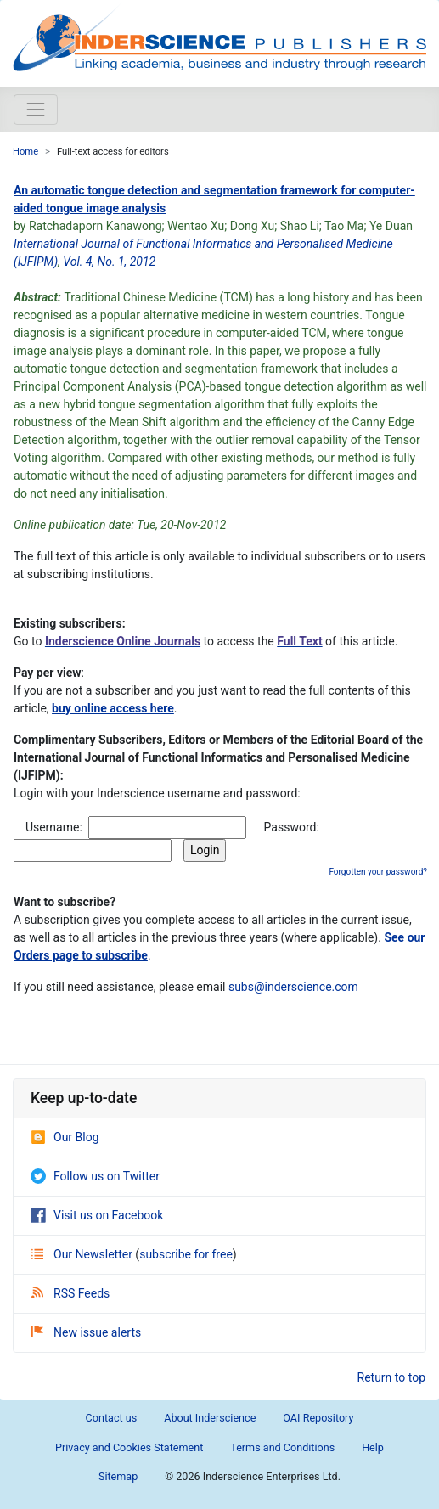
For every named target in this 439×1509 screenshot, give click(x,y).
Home (25, 151)
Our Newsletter (83, 1254)
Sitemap (118, 1476)
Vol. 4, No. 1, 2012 (109, 261)
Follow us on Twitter (95, 1176)
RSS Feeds (70, 1293)
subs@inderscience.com (293, 987)
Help (373, 1447)
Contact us (112, 1417)
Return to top (391, 1377)
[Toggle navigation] (36, 109)
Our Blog (65, 1137)
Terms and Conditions (282, 1447)
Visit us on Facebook (97, 1215)
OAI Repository (318, 1417)
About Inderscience (210, 1417)
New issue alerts (86, 1332)
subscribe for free (186, 1254)
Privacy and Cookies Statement (129, 1447)
